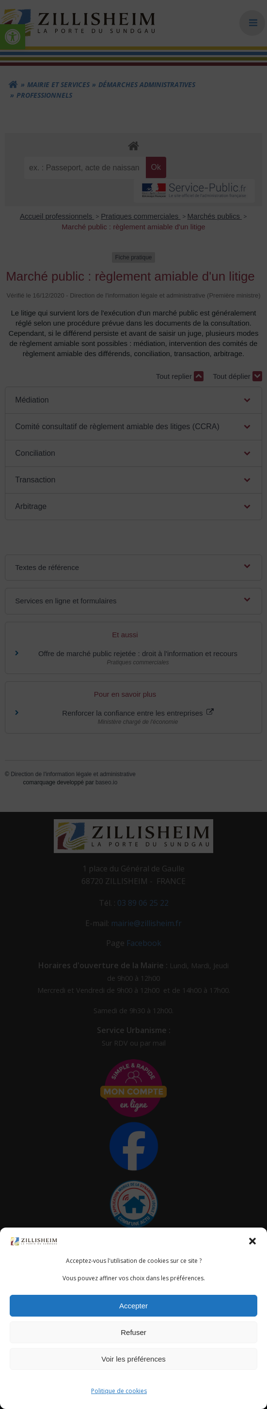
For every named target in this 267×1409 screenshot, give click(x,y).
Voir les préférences (133, 1359)
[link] (34, 1240)
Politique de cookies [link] (119, 1391)
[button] (252, 1241)
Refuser (133, 1332)
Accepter (133, 1306)
